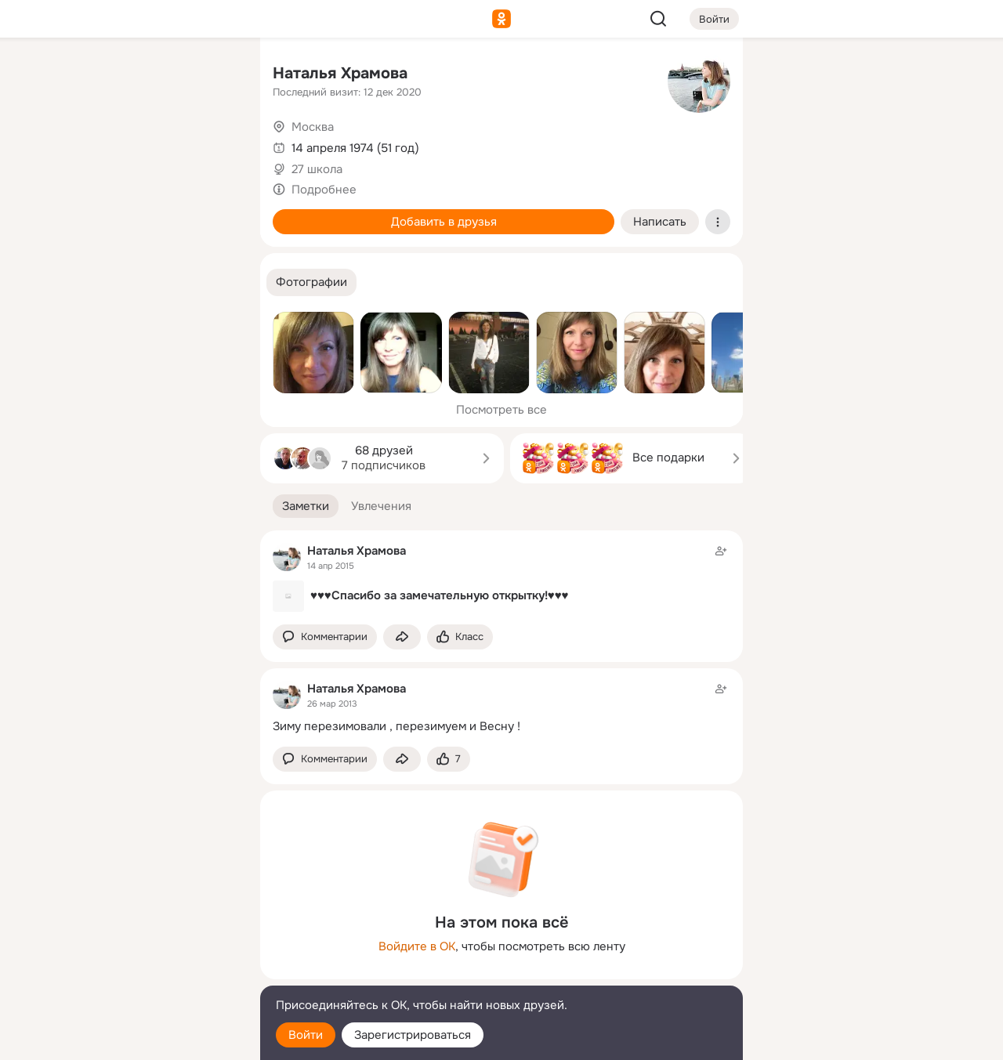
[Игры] (213, 213)
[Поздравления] (144, 213)
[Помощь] (75, 282)
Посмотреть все (501, 410)
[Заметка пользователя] (501, 577)
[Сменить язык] (144, 972)
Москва (312, 127)
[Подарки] (75, 213)
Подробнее (324, 189)
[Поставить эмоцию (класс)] (460, 637)
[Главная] (75, 75)
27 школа (316, 169)
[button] (311, 282)
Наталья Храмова (340, 73)
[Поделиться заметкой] (402, 637)
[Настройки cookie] (144, 1039)
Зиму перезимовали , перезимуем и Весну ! (396, 726)
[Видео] (213, 144)
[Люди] (144, 144)
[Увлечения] (144, 75)
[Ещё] (144, 939)
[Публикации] (75, 144)
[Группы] (213, 75)
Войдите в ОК (416, 946)
